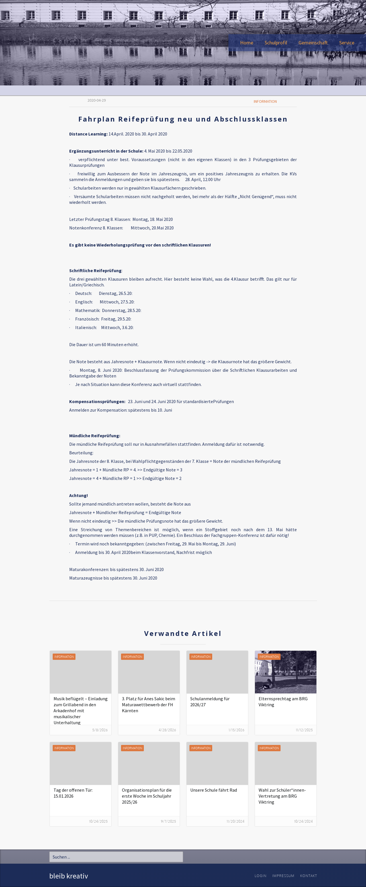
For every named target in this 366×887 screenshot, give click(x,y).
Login (261, 876)
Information (265, 101)
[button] (276, 42)
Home (246, 42)
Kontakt (308, 876)
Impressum (283, 876)
